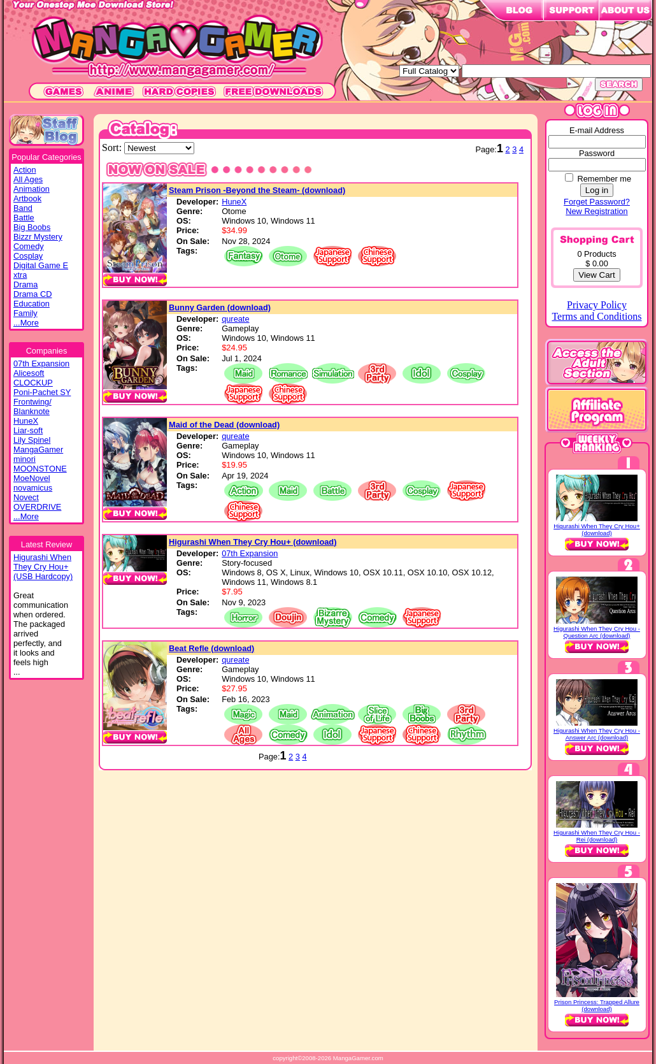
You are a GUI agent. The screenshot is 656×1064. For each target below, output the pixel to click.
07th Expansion (41, 363)
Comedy (28, 246)
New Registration (596, 211)
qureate (235, 319)
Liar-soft (28, 430)
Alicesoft (28, 373)
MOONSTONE (40, 468)
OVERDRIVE (37, 507)
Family (25, 313)
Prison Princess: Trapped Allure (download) (596, 1005)
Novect (26, 497)
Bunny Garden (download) (220, 307)
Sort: (113, 147)
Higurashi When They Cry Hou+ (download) (252, 542)
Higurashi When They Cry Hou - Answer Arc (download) (596, 734)
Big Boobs (31, 227)
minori (24, 459)
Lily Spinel (31, 440)
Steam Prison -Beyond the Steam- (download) (257, 190)
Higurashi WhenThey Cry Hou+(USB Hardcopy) (43, 566)
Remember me (604, 178)
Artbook (27, 198)
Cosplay (28, 256)
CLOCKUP (33, 382)
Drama (25, 284)
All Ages (28, 179)
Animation (31, 189)
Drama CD (32, 294)
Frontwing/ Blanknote (32, 406)
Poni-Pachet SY (42, 392)
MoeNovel (31, 478)
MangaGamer (38, 449)
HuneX (25, 421)
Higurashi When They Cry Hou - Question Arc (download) (596, 632)
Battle (23, 217)
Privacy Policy (597, 304)
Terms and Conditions (596, 316)
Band (22, 208)
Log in (596, 190)
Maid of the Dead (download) (224, 424)
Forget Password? (597, 201)
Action (24, 170)
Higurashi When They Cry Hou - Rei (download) (596, 836)
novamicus (32, 487)
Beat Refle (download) (211, 648)
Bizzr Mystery (37, 236)
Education (31, 303)
